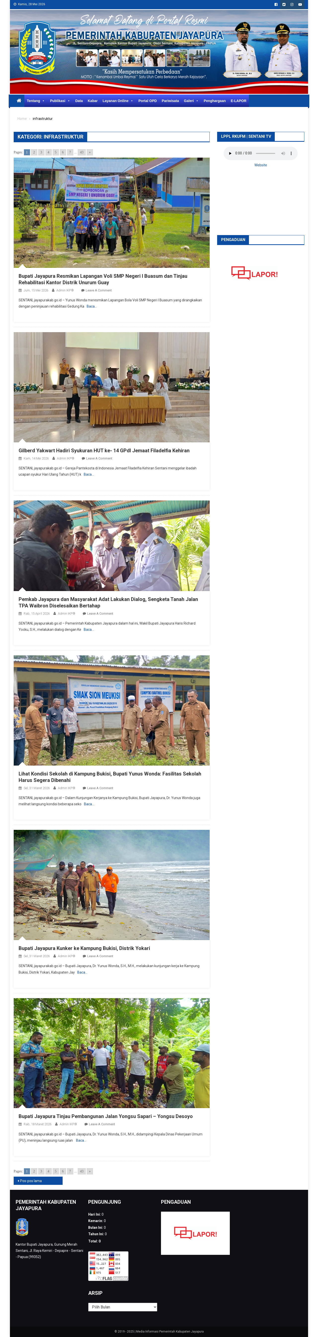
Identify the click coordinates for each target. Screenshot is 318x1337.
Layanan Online (118, 101)
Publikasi (60, 101)
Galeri (191, 101)
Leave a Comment (99, 290)
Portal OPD (147, 101)
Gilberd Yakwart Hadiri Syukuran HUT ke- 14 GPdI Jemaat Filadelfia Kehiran (104, 451)
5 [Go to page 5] (56, 152)
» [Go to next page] (90, 152)
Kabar (93, 101)
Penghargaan (215, 101)
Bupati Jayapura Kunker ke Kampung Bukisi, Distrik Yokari (84, 948)
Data (79, 101)
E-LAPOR (238, 101)
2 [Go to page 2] (34, 152)
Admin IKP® (65, 290)
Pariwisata (170, 101)
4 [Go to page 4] (48, 152)
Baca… (92, 306)
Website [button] (260, 165)
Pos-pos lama (31, 1181)
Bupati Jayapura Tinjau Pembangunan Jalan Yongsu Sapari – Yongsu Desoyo (106, 1116)
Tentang (36, 101)
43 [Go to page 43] (81, 152)
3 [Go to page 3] (41, 152)
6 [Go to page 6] (63, 152)
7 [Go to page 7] (70, 152)
